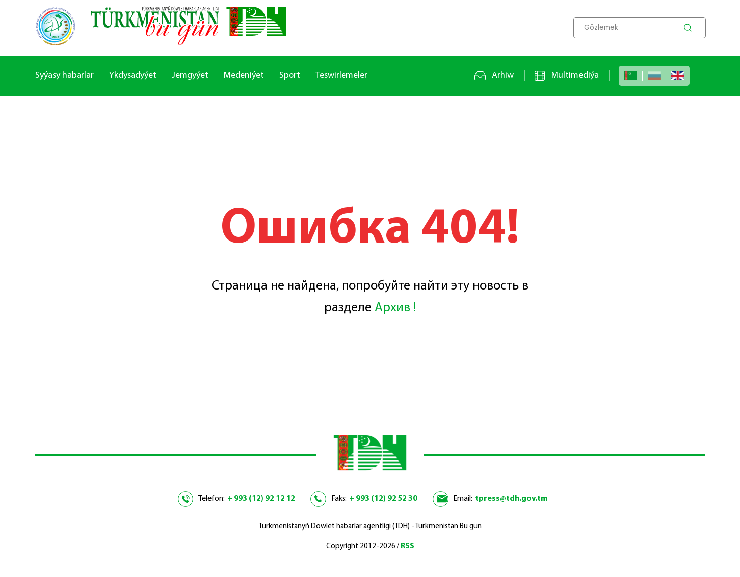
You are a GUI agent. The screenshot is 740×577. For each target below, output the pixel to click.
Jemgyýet (190, 75)
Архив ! (395, 308)
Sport (289, 75)
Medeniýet (244, 75)
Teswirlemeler (341, 75)
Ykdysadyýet (132, 75)
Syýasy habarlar (64, 75)
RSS (407, 546)
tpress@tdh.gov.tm (511, 499)
